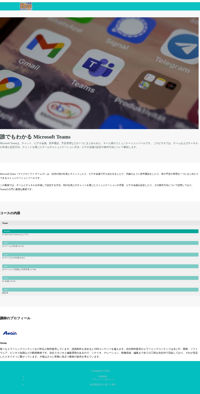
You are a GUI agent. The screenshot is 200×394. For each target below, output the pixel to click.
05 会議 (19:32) (100, 278)
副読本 (100, 290)
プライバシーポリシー (103, 379)
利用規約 (102, 376)
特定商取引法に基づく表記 (103, 384)
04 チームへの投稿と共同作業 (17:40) (100, 266)
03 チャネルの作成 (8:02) (100, 255)
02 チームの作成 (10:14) (100, 243)
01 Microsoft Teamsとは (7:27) (100, 231)
